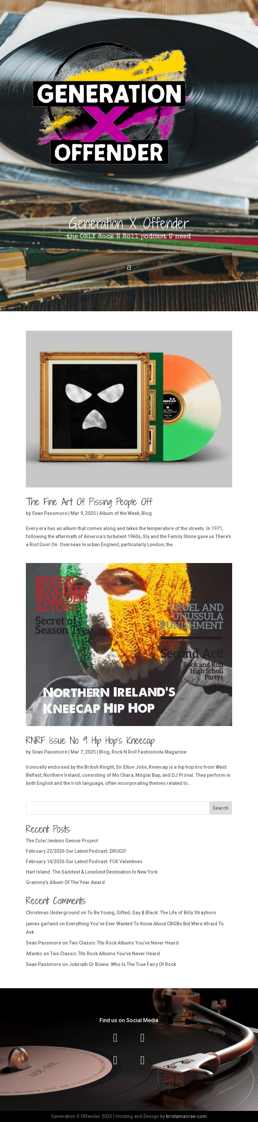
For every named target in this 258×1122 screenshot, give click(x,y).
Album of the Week (119, 513)
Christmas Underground (53, 912)
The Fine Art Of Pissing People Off (89, 501)
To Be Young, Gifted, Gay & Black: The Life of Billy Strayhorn (151, 912)
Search (220, 808)
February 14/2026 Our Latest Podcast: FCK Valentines (84, 861)
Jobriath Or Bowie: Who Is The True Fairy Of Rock (122, 964)
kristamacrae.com (186, 1116)
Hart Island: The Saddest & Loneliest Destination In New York (92, 872)
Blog (146, 513)
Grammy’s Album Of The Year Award (65, 882)
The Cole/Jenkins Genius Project (62, 840)
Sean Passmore (49, 513)
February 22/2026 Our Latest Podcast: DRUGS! (76, 851)
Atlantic (34, 953)
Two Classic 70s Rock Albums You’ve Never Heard (124, 943)
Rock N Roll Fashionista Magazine (149, 752)
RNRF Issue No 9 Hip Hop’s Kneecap (90, 740)
